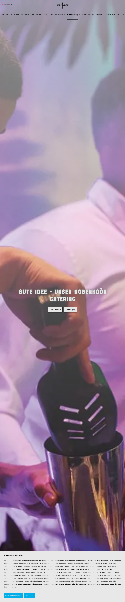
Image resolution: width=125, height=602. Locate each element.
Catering (72, 14)
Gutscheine (113, 14)
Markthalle (21, 14)
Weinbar (36, 14)
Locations (55, 308)
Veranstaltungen (92, 14)
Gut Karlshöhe (54, 14)
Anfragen (70, 308)
